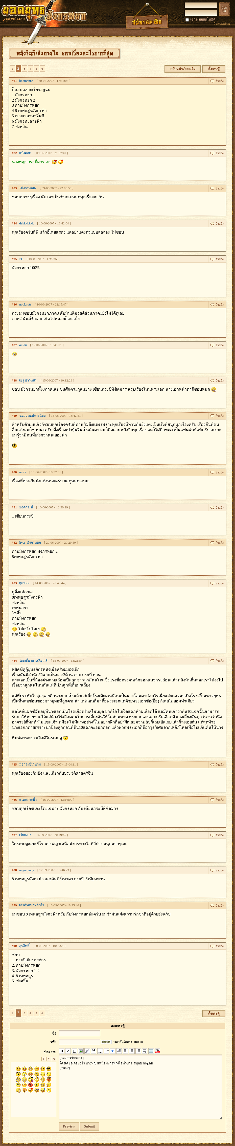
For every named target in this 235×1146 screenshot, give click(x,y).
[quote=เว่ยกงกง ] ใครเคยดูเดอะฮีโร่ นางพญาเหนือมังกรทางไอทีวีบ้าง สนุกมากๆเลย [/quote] (140, 1087)
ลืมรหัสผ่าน (222, 24)
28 (15, 380)
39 (15, 905)
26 (15, 304)
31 (15, 507)
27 (15, 345)
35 (15, 764)
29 (15, 415)
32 (15, 542)
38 (15, 870)
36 (15, 799)
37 (15, 835)
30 (15, 472)
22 (15, 153)
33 (15, 583)
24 (15, 223)
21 (15, 81)
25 (15, 259)
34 (15, 660)
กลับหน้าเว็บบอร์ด (182, 69)
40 (15, 946)
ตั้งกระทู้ (214, 69)
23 (15, 188)
